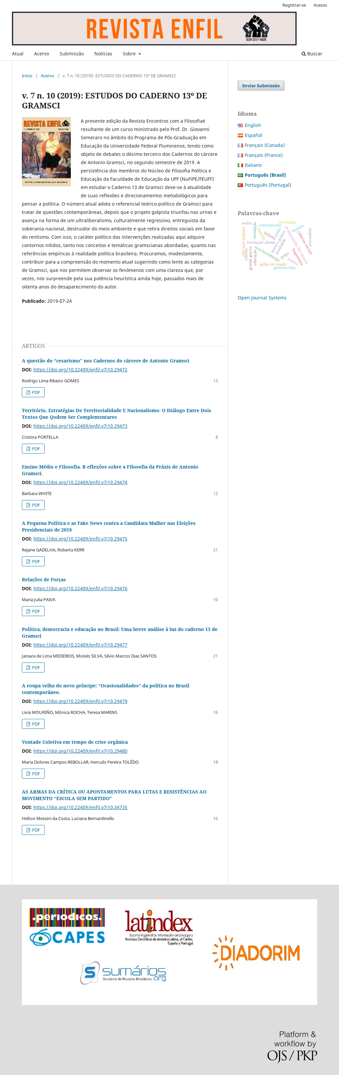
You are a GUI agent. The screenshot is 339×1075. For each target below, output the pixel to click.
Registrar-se (294, 5)
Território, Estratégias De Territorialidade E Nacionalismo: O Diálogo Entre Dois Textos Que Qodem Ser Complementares (116, 413)
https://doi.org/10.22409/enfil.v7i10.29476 (80, 588)
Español (253, 135)
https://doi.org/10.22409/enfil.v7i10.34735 (80, 807)
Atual (18, 53)
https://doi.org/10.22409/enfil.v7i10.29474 (80, 482)
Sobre (130, 53)
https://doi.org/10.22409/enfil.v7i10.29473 (80, 426)
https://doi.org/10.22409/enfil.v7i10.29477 (80, 645)
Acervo (41, 53)
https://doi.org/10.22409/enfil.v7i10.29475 (80, 539)
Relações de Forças (44, 579)
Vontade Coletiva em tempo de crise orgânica (75, 742)
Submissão (72, 53)
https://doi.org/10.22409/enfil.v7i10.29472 (80, 369)
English (253, 125)
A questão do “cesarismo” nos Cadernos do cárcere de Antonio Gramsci (105, 360)
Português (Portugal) (268, 185)
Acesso (320, 5)
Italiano (253, 165)
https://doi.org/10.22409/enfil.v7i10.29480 (80, 751)
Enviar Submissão (261, 86)
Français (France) (264, 155)
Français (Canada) (265, 145)
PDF (35, 392)
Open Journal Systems (262, 297)
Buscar (312, 53)
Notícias (103, 53)
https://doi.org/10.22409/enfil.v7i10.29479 (80, 701)
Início (27, 76)
